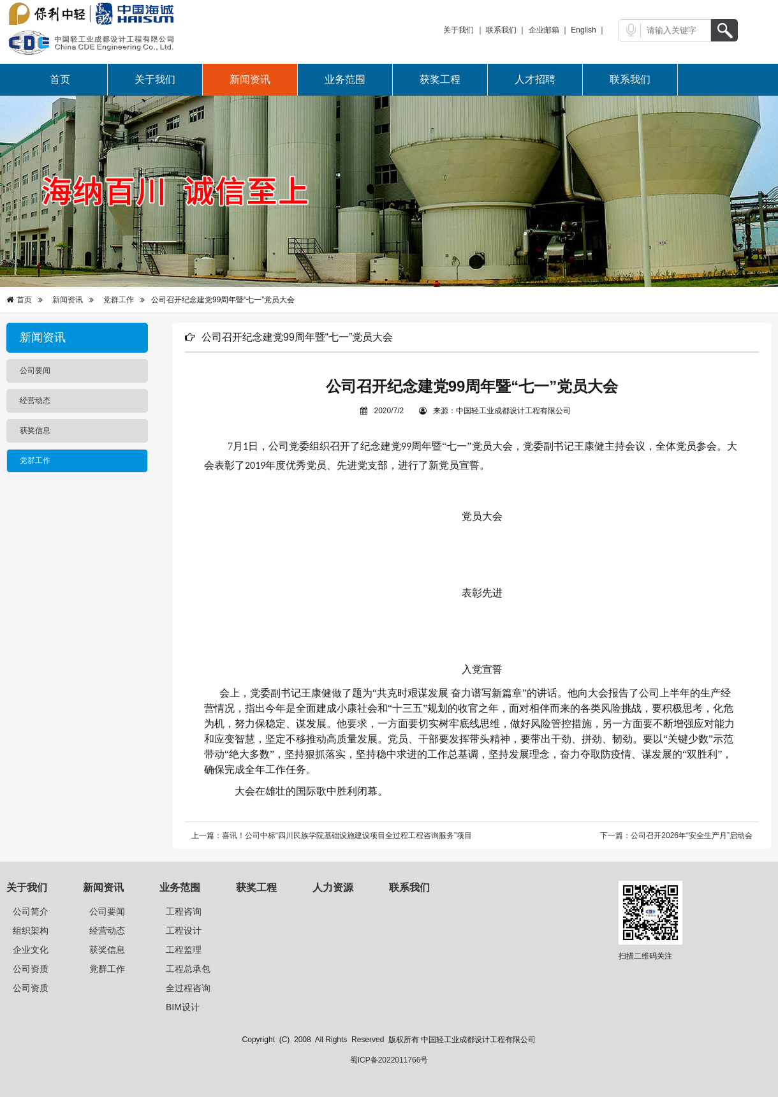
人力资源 (332, 887)
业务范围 (345, 79)
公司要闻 (107, 911)
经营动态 (107, 930)
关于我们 (458, 30)
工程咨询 (184, 911)
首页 (60, 79)
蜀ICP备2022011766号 (389, 1060)
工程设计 (184, 930)
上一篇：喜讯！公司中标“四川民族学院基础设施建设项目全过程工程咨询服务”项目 (331, 835)
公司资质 (30, 969)
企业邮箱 (544, 30)
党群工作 (118, 299)
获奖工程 (440, 79)
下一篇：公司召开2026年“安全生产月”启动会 (676, 835)
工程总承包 (188, 969)
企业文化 (30, 950)
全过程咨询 (188, 988)
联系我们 (501, 30)
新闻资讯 (250, 79)
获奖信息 (107, 950)
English (583, 30)
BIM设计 (183, 1007)
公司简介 (30, 911)
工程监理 (184, 950)
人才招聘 (535, 79)
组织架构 (30, 930)
